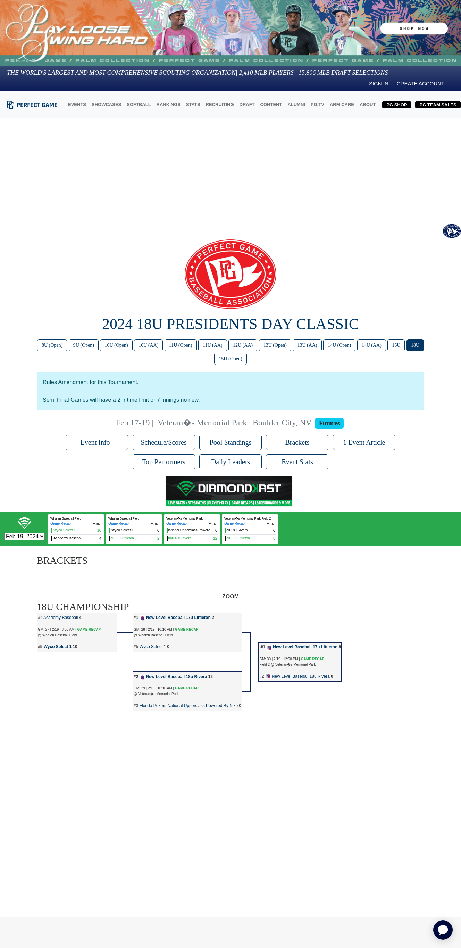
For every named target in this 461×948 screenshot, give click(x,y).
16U (396, 345)
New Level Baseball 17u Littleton (175, 617)
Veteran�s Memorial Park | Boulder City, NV (234, 422)
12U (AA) (243, 345)
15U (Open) (230, 358)
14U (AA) (372, 345)
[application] (443, 930)
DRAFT (247, 104)
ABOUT (368, 104)
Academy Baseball (60, 617)
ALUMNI (296, 104)
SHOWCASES (106, 104)
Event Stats (297, 462)
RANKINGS (169, 104)
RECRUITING (220, 104)
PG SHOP (396, 104)
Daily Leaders (230, 462)
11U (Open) (180, 345)
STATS (193, 104)
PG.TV (317, 104)
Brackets (297, 442)
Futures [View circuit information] (329, 423)
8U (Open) (52, 345)
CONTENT (271, 104)
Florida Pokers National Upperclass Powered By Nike (189, 705)
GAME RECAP (89, 629)
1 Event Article (364, 442)
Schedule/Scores (163, 442)
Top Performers (163, 462)
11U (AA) (213, 345)
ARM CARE (342, 104)
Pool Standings (231, 442)
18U (415, 345)
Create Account (420, 84)
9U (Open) (83, 345)
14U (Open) (339, 345)
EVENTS (77, 104)
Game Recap (60, 523)
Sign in (378, 84)
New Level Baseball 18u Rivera (173, 676)
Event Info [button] (97, 442)
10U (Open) (116, 345)
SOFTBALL (139, 104)
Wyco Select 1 (58, 646)
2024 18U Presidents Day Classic (230, 324)
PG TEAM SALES (437, 104)
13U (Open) (275, 345)
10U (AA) (148, 345)
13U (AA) (307, 345)
